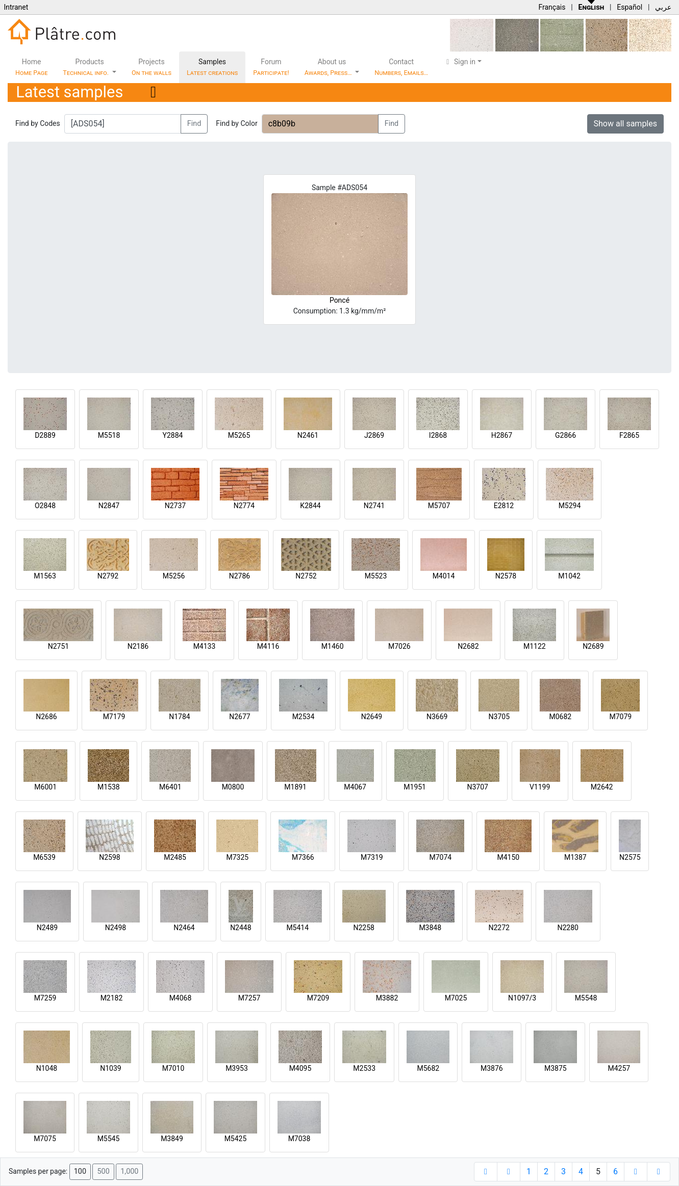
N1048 (46, 1068)
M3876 (492, 1068)
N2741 (374, 506)
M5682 (428, 1068)
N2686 (46, 717)
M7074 (440, 857)
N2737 (175, 506)
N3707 (477, 787)
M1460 (332, 646)
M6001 (45, 787)
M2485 (175, 857)
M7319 (372, 857)
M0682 (560, 717)
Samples (212, 67)
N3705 (499, 717)
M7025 (456, 998)
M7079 (620, 717)
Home (31, 67)
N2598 (109, 857)
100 (80, 1171)
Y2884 (173, 435)
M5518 (109, 435)
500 (103, 1171)
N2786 (239, 576)
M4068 (180, 998)
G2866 (565, 435)
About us (329, 67)
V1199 (540, 787)
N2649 (371, 717)
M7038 (299, 1139)
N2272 (499, 928)
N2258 (364, 928)
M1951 (415, 787)
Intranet (16, 7)
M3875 (555, 1068)
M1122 (534, 646)
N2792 (107, 576)
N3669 (436, 717)
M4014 (444, 576)
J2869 (374, 435)
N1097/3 (522, 998)
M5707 (439, 506)
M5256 (174, 576)
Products (86, 67)
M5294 (570, 506)
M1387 (575, 857)
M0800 (233, 787)
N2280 (568, 928)
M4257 (619, 1068)
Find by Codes (37, 123)
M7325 (237, 857)
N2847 (108, 506)
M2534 (303, 717)
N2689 (593, 646)
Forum (271, 67)
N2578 (505, 576)
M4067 (355, 787)
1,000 (129, 1171)
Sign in (459, 62)
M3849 (172, 1139)
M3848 (430, 928)
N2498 (115, 928)
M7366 (303, 857)
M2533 (364, 1068)
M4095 (300, 1068)
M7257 (249, 998)
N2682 (468, 646)
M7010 (173, 1068)
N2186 (138, 646)
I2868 (438, 435)
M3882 (387, 998)
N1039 (110, 1068)
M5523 (376, 576)
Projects (151, 67)
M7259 (45, 998)
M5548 (586, 998)
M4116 (268, 646)
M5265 (239, 435)
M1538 (108, 787)
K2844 (310, 506)
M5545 (108, 1139)
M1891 (295, 787)
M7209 (318, 998)
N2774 (244, 506)
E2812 (504, 506)
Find (194, 123)
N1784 (179, 717)
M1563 (45, 576)
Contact (401, 67)
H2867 (501, 435)
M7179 (114, 717)
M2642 (602, 787)
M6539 (44, 857)
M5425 (235, 1139)
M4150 (508, 857)
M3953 (236, 1068)
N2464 (183, 928)
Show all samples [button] (626, 123)
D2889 (45, 435)
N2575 (629, 857)
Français (551, 7)
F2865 (629, 435)
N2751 (58, 646)
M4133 (204, 646)
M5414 (297, 928)
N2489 (47, 928)
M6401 (170, 787)
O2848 (45, 506)
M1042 (569, 576)
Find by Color (236, 123)
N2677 (239, 717)
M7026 (399, 646)
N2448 (240, 928)
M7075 (45, 1139)
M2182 (111, 998)
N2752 (305, 576)
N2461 (307, 435)
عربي (663, 7)
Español (629, 7)
